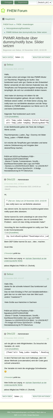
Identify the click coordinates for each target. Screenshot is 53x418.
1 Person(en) (8, 253)
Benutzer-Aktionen (41, 57)
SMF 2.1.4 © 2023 (20, 415)
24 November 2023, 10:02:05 (14, 69)
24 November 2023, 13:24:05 (14, 338)
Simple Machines (33, 415)
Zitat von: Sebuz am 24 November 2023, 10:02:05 (27, 201)
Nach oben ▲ (41, 412)
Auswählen (14, 117)
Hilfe (8, 412)
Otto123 (11, 179)
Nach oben (7, 396)
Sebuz (10, 64)
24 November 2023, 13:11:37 (14, 278)
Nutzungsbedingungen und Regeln (23, 412)
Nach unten (8, 57)
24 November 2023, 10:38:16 (14, 184)
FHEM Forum (17, 11)
